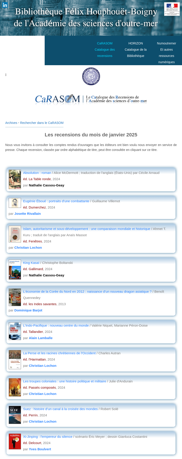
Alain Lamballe (40, 338)
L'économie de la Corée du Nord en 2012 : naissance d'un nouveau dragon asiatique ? (87, 291)
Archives (11, 123)
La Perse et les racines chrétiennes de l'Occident (60, 353)
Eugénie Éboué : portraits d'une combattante (56, 201)
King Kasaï (31, 263)
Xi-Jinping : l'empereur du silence (48, 436)
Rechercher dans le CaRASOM (42, 123)
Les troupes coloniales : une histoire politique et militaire (65, 381)
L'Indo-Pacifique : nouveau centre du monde (56, 325)
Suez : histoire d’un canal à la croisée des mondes (61, 409)
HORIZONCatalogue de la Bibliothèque (135, 50)
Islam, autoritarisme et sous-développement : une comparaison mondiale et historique (87, 229)
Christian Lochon (28, 247)
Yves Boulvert (40, 449)
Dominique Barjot (28, 310)
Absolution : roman (37, 173)
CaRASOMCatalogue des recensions (105, 50)
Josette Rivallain (27, 213)
